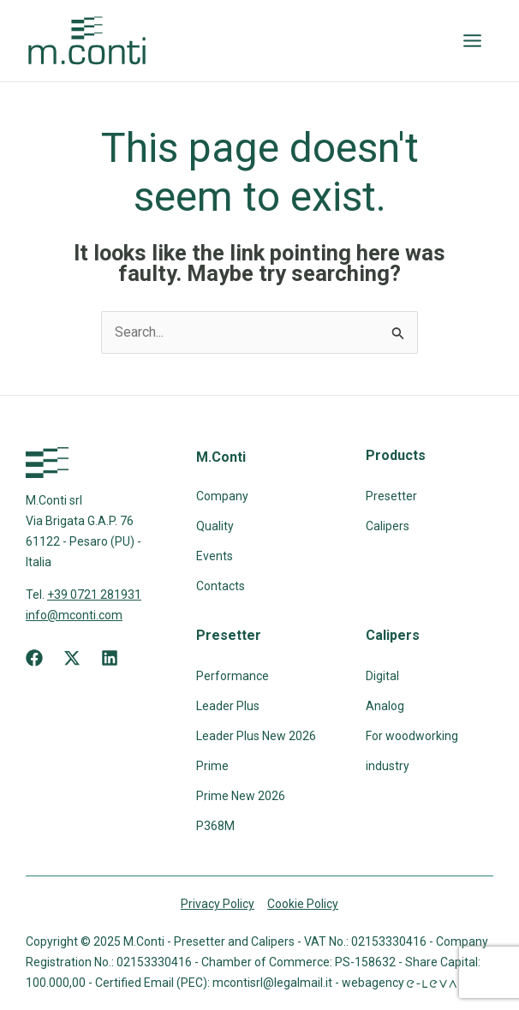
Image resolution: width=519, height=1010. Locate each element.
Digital (382, 676)
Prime (212, 766)
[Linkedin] (109, 657)
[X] (72, 657)
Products (396, 455)
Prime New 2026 (240, 796)
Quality (215, 526)
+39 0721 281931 (94, 594)
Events (214, 556)
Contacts (220, 586)
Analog (385, 706)
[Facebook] (34, 657)
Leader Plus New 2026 (256, 736)
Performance (232, 676)
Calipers (387, 526)
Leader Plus (228, 706)
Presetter (391, 496)
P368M (215, 826)
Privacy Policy (217, 904)
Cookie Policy (302, 904)
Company (222, 496)
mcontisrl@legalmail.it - (277, 982)
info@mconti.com (74, 615)
